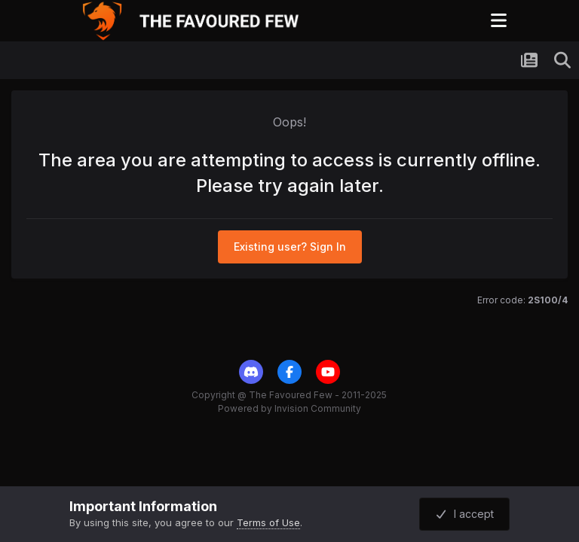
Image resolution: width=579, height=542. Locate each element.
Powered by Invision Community (289, 408)
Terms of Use (268, 522)
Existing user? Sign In (290, 246)
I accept (465, 513)
